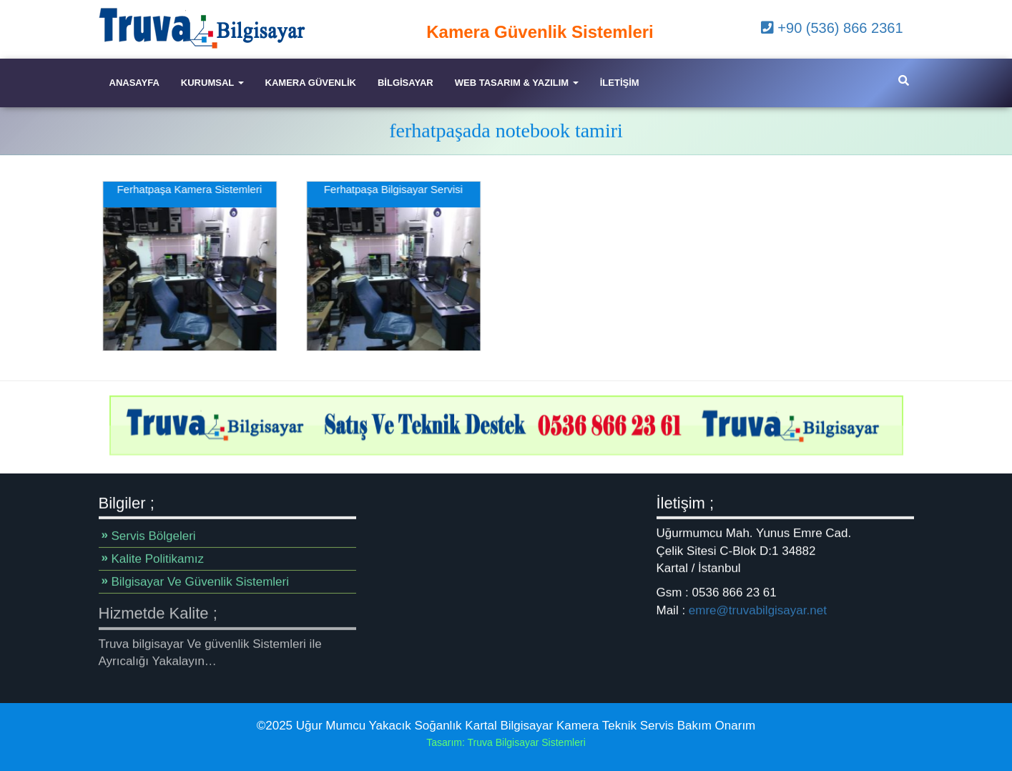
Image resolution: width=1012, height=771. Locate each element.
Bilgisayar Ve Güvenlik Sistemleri (200, 582)
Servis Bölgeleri (154, 536)
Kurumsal (212, 82)
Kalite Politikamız (158, 559)
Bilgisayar (405, 82)
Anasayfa (134, 82)
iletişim (619, 82)
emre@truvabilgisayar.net (758, 610)
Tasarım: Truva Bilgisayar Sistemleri (506, 742)
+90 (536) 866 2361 (832, 28)
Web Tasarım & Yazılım (517, 82)
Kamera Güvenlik (310, 82)
